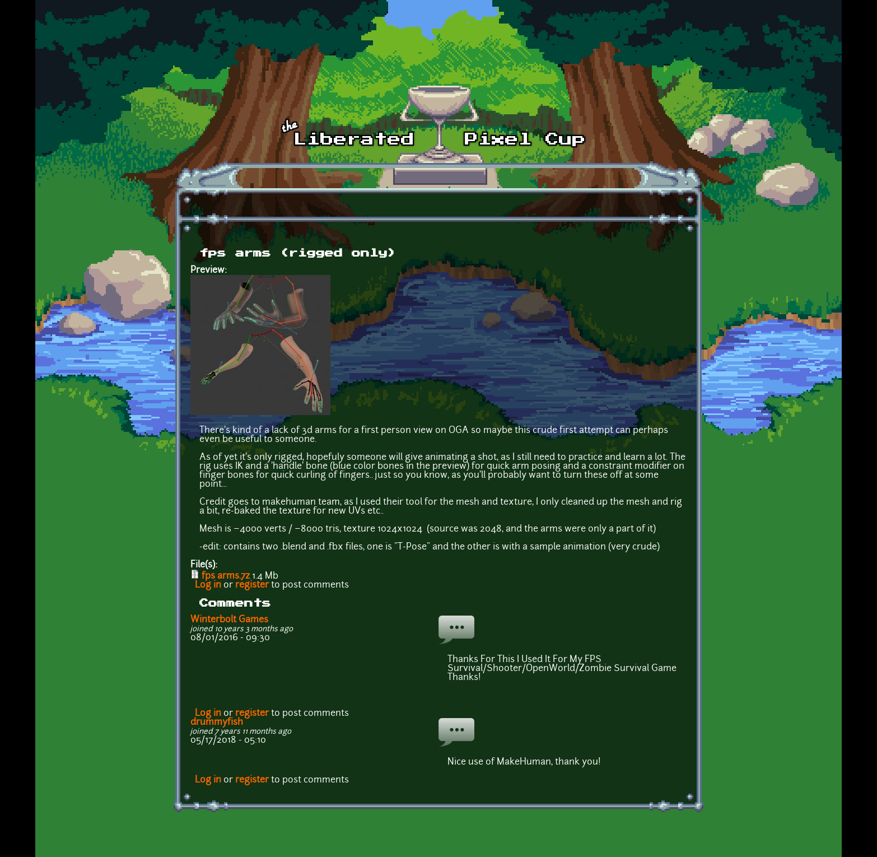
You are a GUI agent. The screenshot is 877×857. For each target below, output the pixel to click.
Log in (208, 585)
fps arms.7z (226, 576)
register (252, 585)
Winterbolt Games (229, 620)
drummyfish (216, 722)
